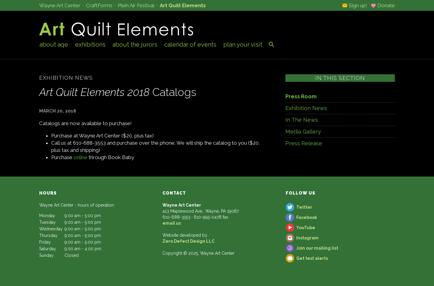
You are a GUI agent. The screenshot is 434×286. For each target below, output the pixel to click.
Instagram (307, 237)
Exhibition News (306, 108)
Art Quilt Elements (183, 5)
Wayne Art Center (59, 5)
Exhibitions (90, 44)
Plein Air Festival (136, 5)
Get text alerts (312, 258)
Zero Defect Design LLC (188, 241)
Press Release (303, 143)
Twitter (304, 207)
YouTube (305, 227)
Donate (383, 5)
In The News (301, 120)
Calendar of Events (190, 44)
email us (171, 223)
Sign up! (354, 5)
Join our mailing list (317, 248)
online (80, 157)
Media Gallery (303, 131)
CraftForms (99, 5)
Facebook (306, 217)
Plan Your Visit (242, 44)
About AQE (53, 44)
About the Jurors (134, 44)
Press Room (300, 96)
